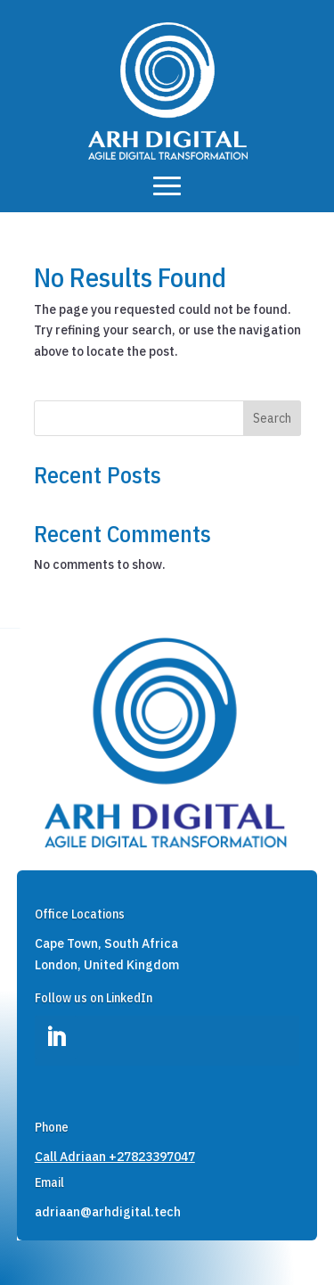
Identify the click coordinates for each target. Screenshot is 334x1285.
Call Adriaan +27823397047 (115, 1157)
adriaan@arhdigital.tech (108, 1212)
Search (272, 418)
